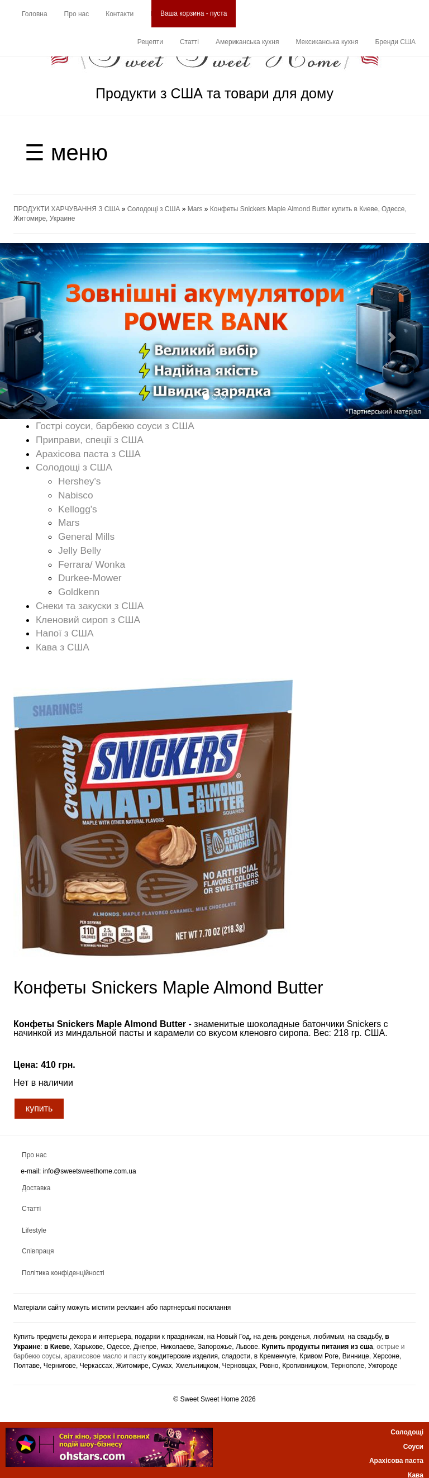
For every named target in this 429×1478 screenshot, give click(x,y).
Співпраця (38, 1251)
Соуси (413, 1447)
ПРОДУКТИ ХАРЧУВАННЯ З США (66, 209)
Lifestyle (34, 1230)
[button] (32, 331)
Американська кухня (247, 42)
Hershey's (79, 481)
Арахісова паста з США (88, 453)
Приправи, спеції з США (90, 439)
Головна (34, 14)
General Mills (86, 536)
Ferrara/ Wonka (91, 564)
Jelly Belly (79, 550)
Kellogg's (77, 509)
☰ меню (66, 152)
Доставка (36, 1188)
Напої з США (65, 633)
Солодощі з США (153, 209)
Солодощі (406, 1432)
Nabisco (75, 495)
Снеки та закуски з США (90, 605)
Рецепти (150, 42)
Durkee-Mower (90, 577)
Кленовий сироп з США (88, 619)
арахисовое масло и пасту (105, 1356)
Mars (195, 209)
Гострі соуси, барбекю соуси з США (115, 425)
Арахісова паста (396, 1461)
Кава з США (62, 647)
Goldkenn (78, 591)
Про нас (76, 14)
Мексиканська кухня (326, 42)
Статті (189, 42)
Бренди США (395, 42)
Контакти (120, 14)
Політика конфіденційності (63, 1273)
